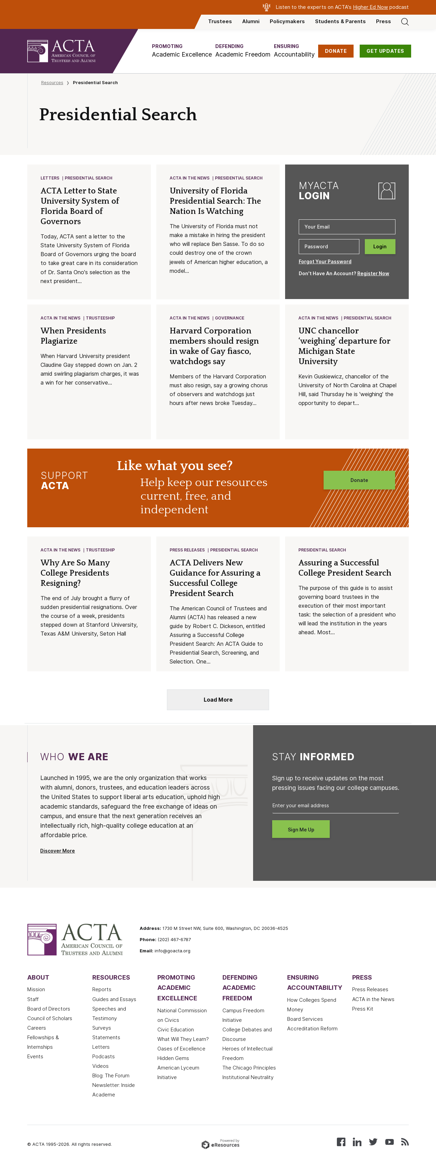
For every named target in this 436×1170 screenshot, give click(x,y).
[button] (182, 51)
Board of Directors (48, 1009)
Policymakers (287, 21)
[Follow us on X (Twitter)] (373, 1141)
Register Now (373, 273)
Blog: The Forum (110, 1076)
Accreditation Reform (312, 1029)
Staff (32, 999)
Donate (359, 480)
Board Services (305, 1019)
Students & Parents (340, 21)
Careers (36, 1028)
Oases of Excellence (181, 1049)
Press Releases (187, 550)
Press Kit (362, 1009)
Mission (36, 989)
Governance (230, 318)
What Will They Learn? (183, 1039)
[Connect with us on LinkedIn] (357, 1141)
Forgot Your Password (325, 261)
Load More (218, 700)
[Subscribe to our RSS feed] (405, 1141)
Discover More (57, 851)
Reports (101, 989)
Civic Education (175, 1030)
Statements (106, 1037)
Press (383, 21)
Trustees (220, 21)
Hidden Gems (173, 1058)
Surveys (101, 1028)
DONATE (336, 51)
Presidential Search (89, 178)
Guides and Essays (114, 999)
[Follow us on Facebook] (341, 1141)
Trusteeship (100, 318)
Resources (52, 82)
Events (35, 1057)
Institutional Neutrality (248, 1077)
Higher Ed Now (370, 7)
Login (380, 246)
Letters (50, 178)
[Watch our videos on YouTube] (389, 1141)
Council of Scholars (49, 1018)
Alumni (251, 21)
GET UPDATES (385, 51)
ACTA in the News (190, 178)
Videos (100, 1066)
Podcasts (103, 1057)
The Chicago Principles (249, 1068)
